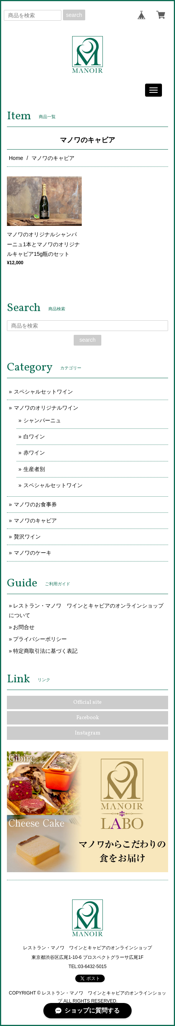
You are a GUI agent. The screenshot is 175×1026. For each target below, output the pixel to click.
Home (16, 158)
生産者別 (34, 469)
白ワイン (34, 436)
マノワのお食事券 (35, 504)
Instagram (88, 733)
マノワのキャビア (35, 520)
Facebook (87, 717)
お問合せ (24, 627)
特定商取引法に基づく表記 (45, 651)
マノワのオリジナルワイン (46, 408)
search (74, 15)
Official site (87, 702)
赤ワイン (34, 453)
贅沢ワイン (27, 537)
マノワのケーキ (32, 553)
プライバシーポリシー (40, 639)
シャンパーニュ (42, 420)
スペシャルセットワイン (43, 392)
